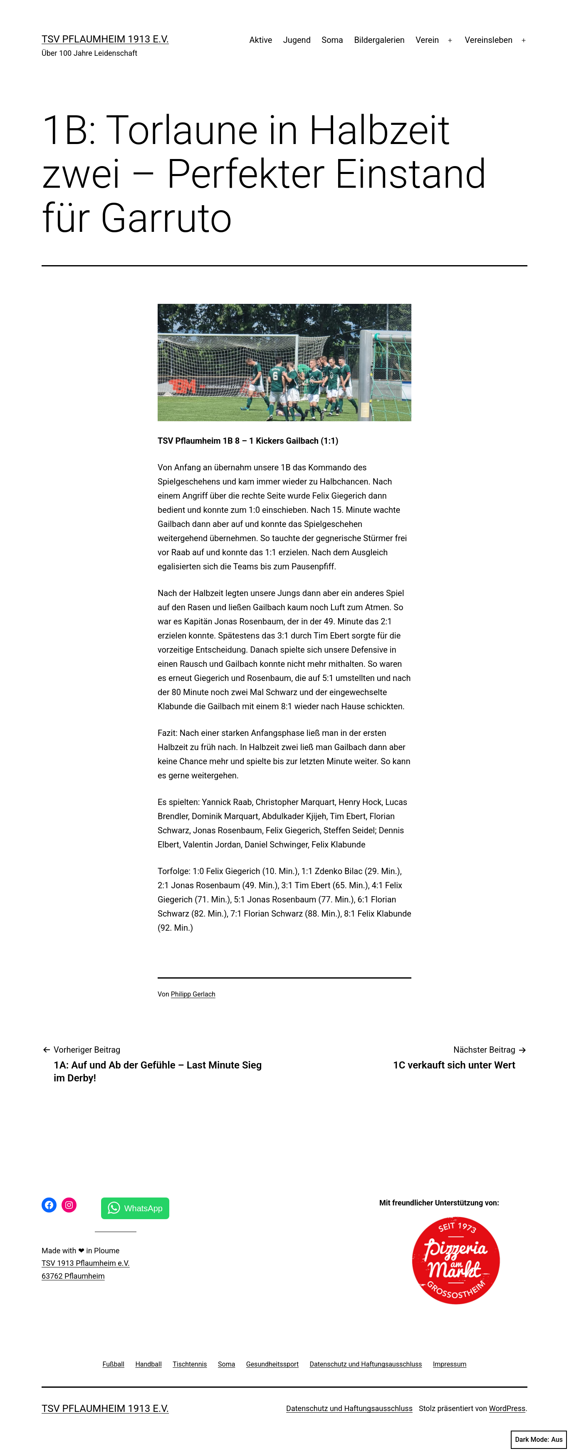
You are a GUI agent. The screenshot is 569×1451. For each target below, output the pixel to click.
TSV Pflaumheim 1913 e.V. (105, 39)
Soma (332, 40)
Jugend (297, 40)
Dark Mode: (539, 1440)
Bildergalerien (379, 40)
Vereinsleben (489, 40)
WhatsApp (143, 1208)
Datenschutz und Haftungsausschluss (349, 1408)
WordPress (507, 1408)
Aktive (261, 40)
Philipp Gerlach (193, 994)
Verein (427, 40)
